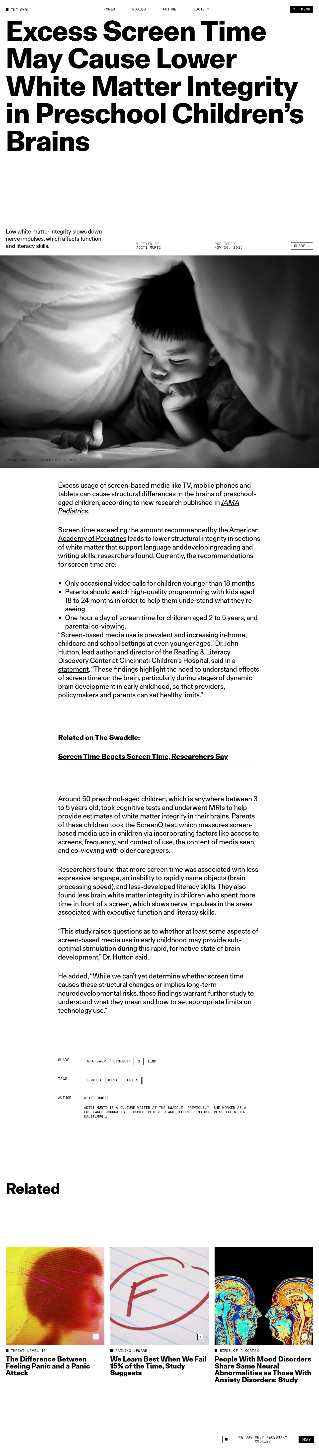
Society (201, 9)
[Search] (294, 9)
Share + (302, 245)
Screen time (76, 530)
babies (131, 1080)
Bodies (139, 9)
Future (169, 9)
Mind (112, 1080)
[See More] (146, 1080)
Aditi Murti (148, 247)
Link (152, 1061)
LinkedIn (122, 1061)
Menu (305, 9)
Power (109, 9)
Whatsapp (96, 1061)
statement (73, 669)
